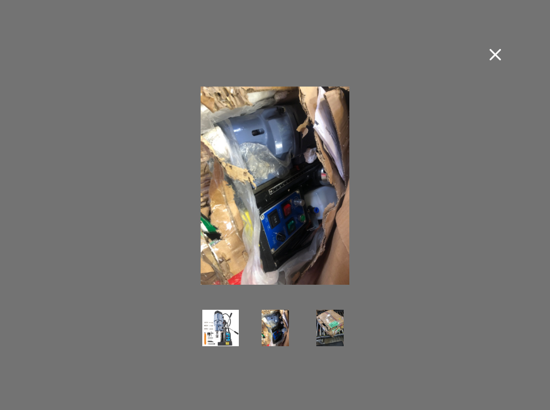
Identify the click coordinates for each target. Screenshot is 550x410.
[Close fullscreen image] (495, 55)
